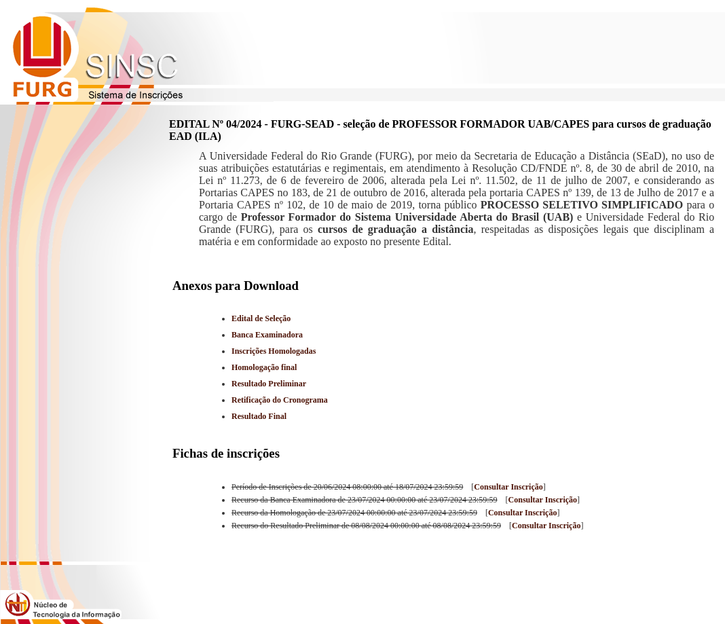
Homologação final (264, 367)
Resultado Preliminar (268, 383)
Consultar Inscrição (508, 487)
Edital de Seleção (261, 318)
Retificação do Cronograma (279, 400)
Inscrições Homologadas (273, 351)
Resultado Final (258, 416)
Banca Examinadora (267, 334)
